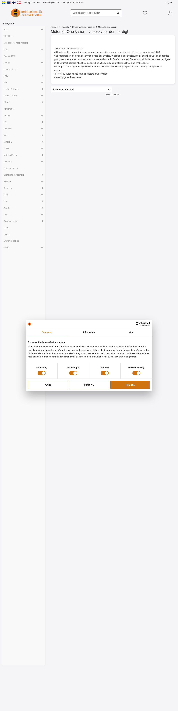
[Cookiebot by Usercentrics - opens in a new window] (138, 324)
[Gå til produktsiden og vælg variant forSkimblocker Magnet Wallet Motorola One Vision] (71, 212)
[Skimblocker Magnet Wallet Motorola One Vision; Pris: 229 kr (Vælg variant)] (71, 183)
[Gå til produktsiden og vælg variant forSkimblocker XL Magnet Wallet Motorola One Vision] (71, 272)
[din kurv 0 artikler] (171, 13)
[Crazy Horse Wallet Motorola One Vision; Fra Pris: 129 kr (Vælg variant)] (154, 243)
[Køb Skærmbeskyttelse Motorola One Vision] (154, 332)
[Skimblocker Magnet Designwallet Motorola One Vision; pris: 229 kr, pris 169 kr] (154, 183)
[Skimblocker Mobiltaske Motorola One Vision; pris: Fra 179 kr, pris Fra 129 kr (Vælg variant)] (71, 122)
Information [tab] (89, 332)
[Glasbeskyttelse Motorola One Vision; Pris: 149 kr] (71, 304)
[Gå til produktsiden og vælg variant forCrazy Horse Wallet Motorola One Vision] (154, 272)
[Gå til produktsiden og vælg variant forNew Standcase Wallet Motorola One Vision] (112, 272)
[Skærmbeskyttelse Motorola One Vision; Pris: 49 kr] (154, 304)
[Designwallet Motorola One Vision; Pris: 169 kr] (154, 364)
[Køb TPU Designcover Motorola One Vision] (112, 514)
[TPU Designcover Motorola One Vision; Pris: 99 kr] (113, 485)
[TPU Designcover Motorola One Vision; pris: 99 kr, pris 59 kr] (154, 485)
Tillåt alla (130, 385)
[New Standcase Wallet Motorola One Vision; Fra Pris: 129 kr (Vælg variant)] (113, 243)
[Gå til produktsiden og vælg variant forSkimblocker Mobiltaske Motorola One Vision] (71, 151)
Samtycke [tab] (47, 332)
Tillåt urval (89, 385)
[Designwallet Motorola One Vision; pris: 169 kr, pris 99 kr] (154, 424)
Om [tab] (131, 332)
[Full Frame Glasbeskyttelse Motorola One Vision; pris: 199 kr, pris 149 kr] (113, 304)
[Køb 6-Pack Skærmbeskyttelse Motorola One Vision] (71, 393)
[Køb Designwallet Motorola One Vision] (154, 393)
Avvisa (48, 385)
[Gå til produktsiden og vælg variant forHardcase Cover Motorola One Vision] (154, 151)
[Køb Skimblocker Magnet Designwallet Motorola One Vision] (112, 212)
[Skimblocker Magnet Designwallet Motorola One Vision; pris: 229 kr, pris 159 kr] (113, 183)
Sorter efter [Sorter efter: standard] (63, 89)
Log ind (169, 2)
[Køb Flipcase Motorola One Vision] (112, 151)
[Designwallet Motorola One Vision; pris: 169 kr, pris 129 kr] (71, 424)
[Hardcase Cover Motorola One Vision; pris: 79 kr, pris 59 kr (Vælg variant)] (154, 122)
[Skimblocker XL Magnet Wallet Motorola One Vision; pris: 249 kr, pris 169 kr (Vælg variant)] (71, 243)
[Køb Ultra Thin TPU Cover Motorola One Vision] (112, 393)
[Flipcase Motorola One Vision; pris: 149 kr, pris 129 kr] (113, 122)
